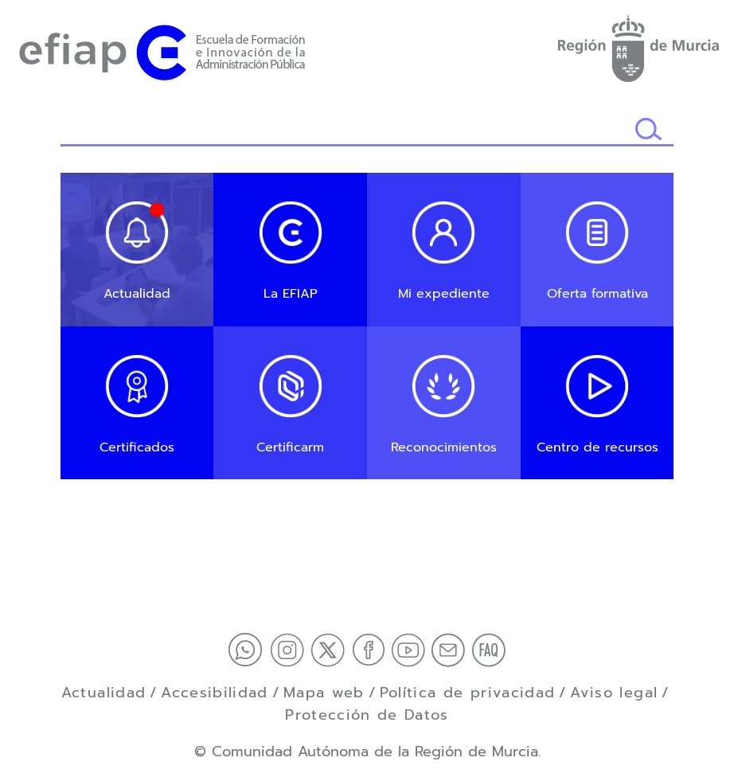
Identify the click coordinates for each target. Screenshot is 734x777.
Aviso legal (614, 692)
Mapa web (324, 692)
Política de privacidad (468, 692)
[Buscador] (347, 130)
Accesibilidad (214, 692)
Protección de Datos (367, 715)
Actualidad (103, 692)
